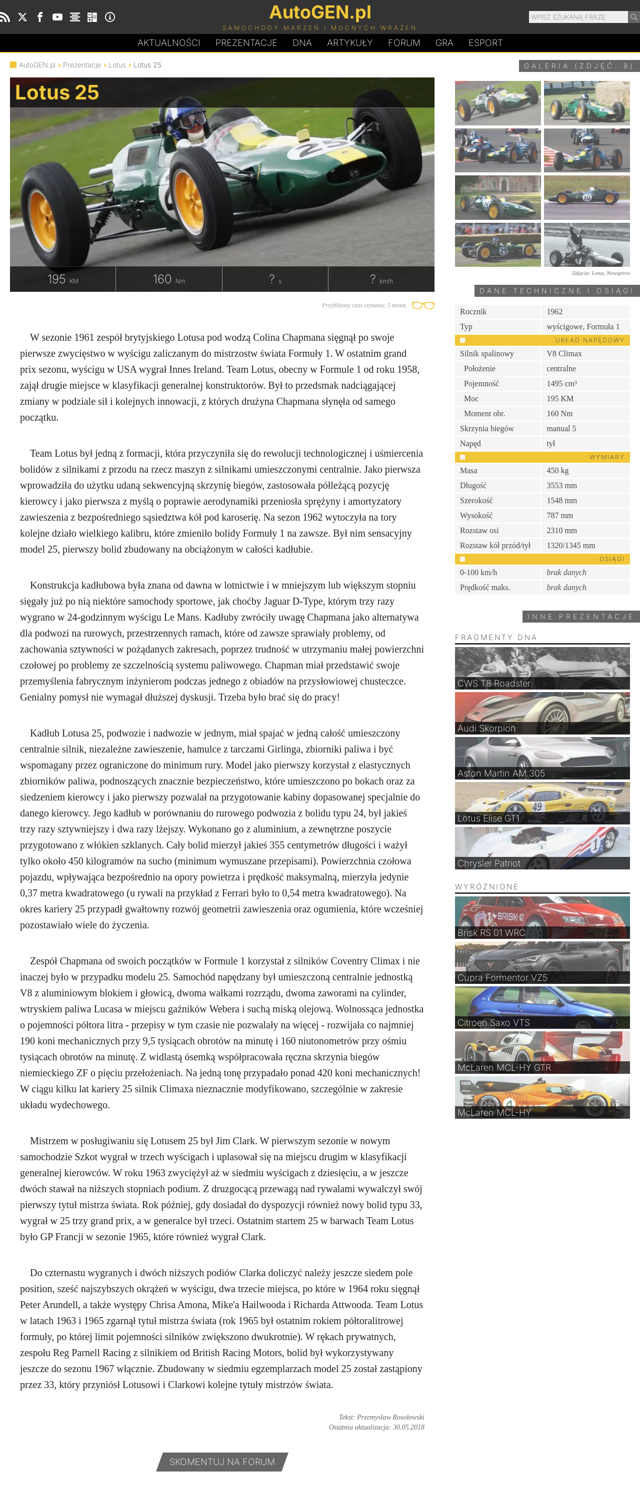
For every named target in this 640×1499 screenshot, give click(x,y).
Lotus (117, 64)
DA (302, 43)
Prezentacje (247, 42)
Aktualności (169, 42)
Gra (445, 42)
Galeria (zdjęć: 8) (579, 65)
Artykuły (350, 42)
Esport (485, 42)
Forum (404, 42)
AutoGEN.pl (37, 64)
